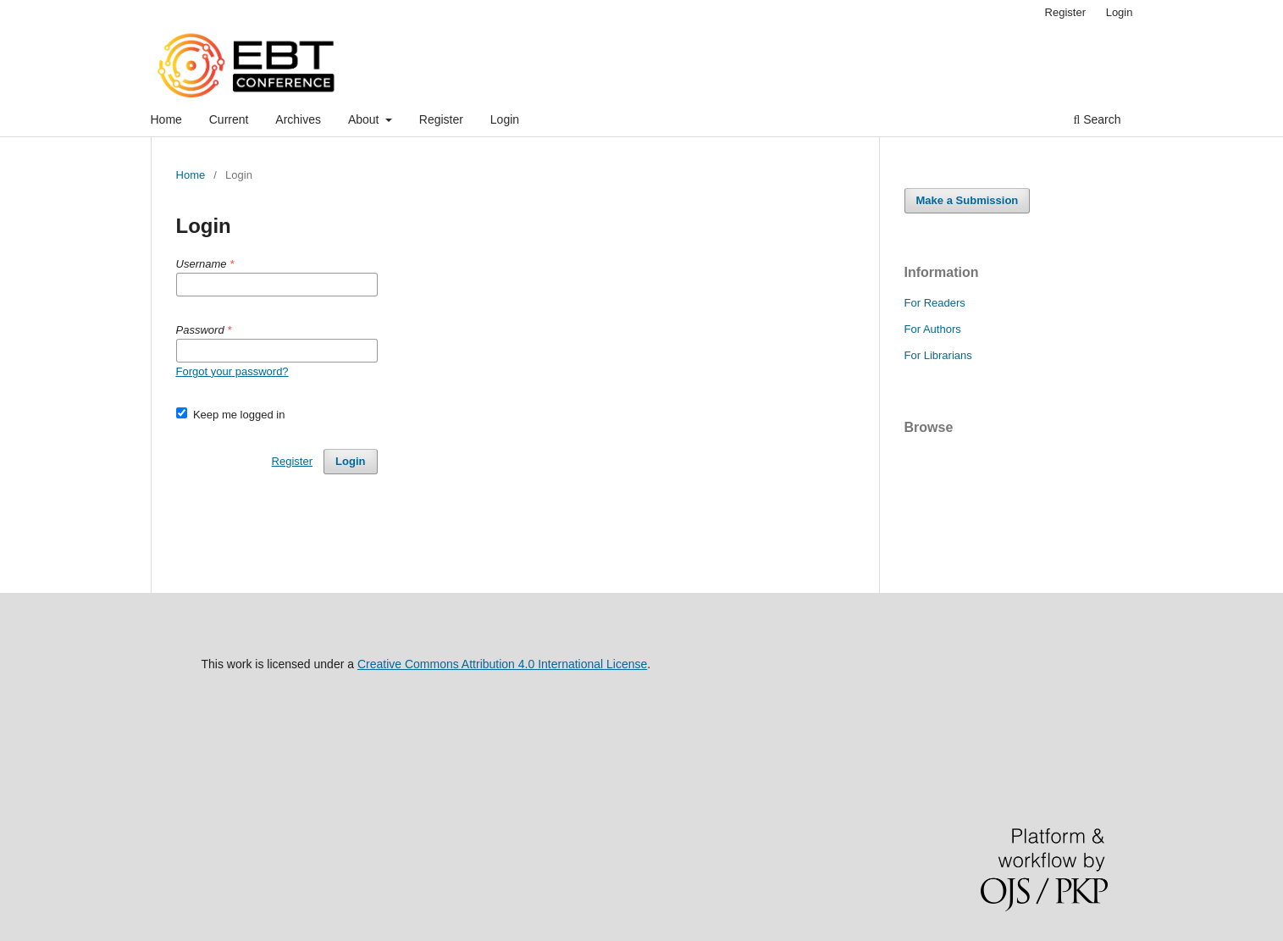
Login (504, 119)
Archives (298, 119)
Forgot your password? (232, 371)
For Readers (934, 302)
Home (166, 119)
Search (1096, 119)
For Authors (932, 329)
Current (229, 119)
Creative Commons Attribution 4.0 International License (502, 664)
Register (441, 119)
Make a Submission (967, 200)
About (365, 119)
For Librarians (938, 355)
